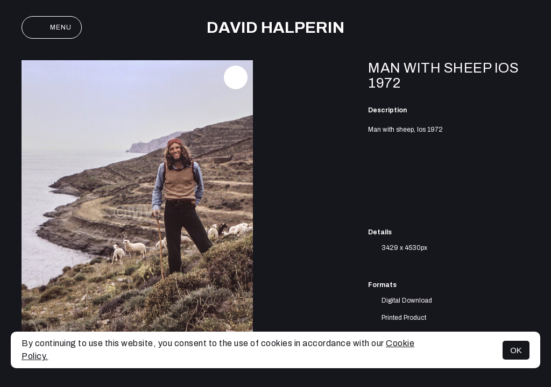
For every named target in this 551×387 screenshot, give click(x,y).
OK (516, 350)
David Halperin (275, 27)
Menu (52, 27)
